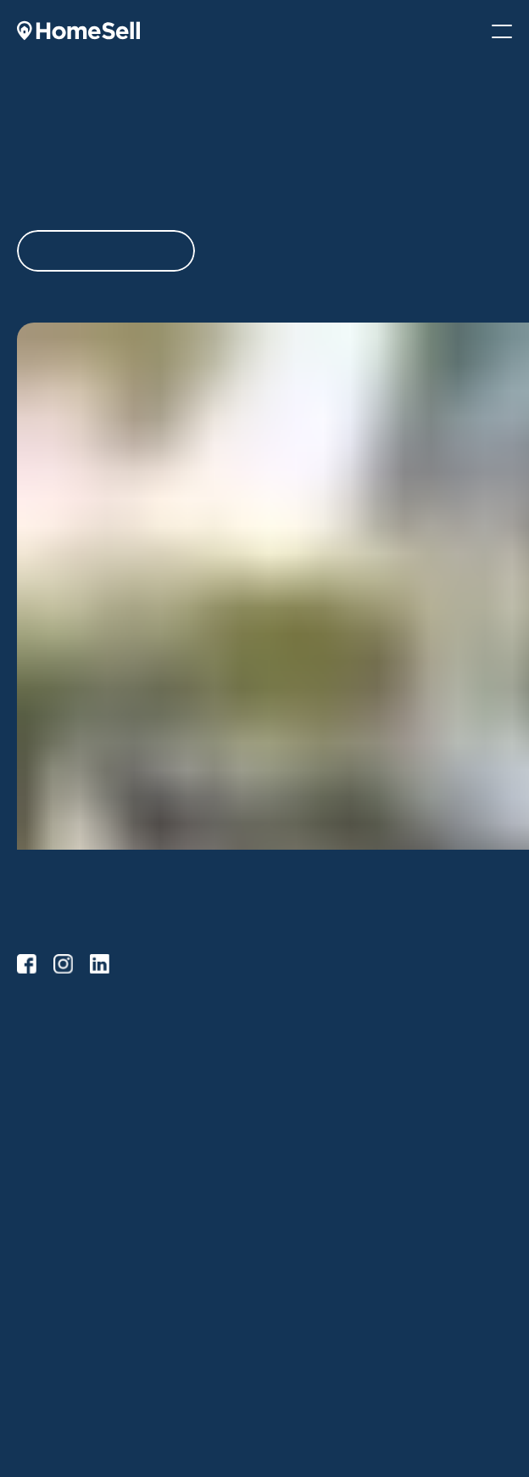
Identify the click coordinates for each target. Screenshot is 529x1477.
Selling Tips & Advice (72, 1136)
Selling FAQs (50, 1163)
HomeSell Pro (52, 1081)
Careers (294, 1316)
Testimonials (305, 1344)
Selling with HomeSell (73, 1108)
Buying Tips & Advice (73, 1289)
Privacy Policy (308, 1398)
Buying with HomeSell (330, 1081)
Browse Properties (321, 1053)
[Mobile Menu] (502, 31)
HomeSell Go (51, 1053)
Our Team (298, 1289)
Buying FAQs (307, 1108)
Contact (293, 1371)
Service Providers (63, 1316)
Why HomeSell (311, 1261)
